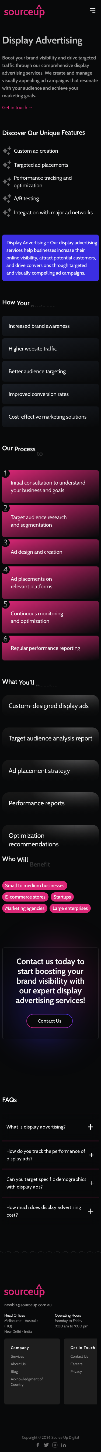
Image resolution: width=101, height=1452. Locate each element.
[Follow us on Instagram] (55, 1445)
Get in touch (17, 108)
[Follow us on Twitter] (46, 1445)
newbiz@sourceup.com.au (28, 1304)
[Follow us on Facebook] (37, 1445)
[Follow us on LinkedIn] (63, 1445)
